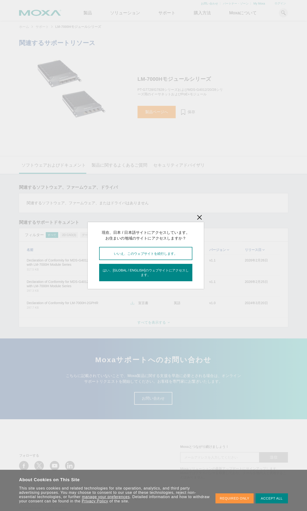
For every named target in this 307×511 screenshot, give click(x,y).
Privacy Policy (95, 501)
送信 (273, 457)
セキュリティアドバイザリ (179, 165)
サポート (166, 12)
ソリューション (125, 12)
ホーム (24, 27)
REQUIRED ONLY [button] (234, 498)
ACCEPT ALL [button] (272, 498)
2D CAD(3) (69, 235)
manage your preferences (106, 497)
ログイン (280, 3)
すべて (52, 235)
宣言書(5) (114, 235)
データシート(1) (92, 235)
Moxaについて (243, 12)
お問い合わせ (209, 3)
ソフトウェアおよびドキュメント (53, 165)
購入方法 (202, 12)
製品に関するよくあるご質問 (119, 165)
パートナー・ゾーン (236, 3)
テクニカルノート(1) (139, 235)
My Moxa (259, 3)
